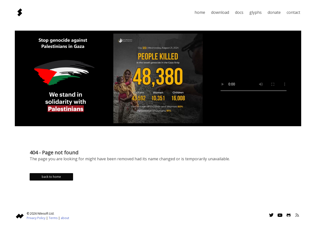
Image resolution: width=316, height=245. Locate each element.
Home (200, 12)
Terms (53, 218)
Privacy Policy (36, 218)
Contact (293, 12)
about (65, 218)
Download (220, 12)
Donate (274, 12)
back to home (51, 177)
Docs (239, 12)
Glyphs (255, 12)
